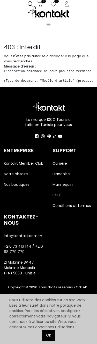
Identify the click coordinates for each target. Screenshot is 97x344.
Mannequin (63, 184)
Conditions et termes (72, 205)
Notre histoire (16, 174)
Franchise (61, 174)
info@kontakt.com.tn (23, 235)
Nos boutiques (16, 184)
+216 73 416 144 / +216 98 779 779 (23, 249)
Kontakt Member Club (23, 163)
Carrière (60, 163)
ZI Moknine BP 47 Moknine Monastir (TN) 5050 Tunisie (20, 268)
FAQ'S (58, 195)
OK (48, 335)
